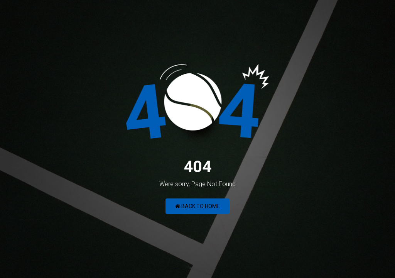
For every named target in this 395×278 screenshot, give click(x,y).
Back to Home (197, 206)
